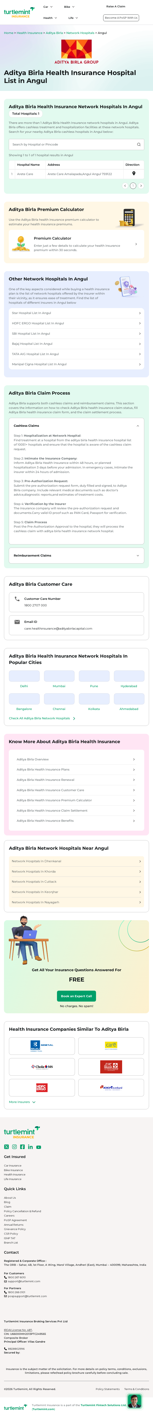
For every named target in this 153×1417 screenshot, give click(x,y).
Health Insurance (29, 33)
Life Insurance (13, 1179)
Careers (9, 1215)
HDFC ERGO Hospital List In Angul (76, 323)
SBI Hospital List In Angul (76, 333)
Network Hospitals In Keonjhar (76, 892)
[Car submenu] (50, 7)
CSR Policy (11, 1233)
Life (71, 17)
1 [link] (133, 186)
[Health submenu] (55, 18)
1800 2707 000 (35, 605)
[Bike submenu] (72, 7)
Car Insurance (13, 1165)
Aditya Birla (55, 33)
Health (48, 17)
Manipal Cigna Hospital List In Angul (76, 364)
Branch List (11, 1242)
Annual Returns (13, 1224)
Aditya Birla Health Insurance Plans (76, 769)
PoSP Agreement (15, 1220)
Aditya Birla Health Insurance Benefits (76, 821)
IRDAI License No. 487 (18, 1329)
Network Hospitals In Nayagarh (76, 902)
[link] (125, 186)
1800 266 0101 (16, 1292)
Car (45, 6)
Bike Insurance (13, 1170)
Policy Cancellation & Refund (22, 1211)
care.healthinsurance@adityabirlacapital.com (58, 628)
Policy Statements (108, 1389)
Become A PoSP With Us (121, 17)
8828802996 (16, 1348)
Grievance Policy (15, 1229)
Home (8, 33)
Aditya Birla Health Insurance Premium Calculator (76, 800)
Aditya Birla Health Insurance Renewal (76, 780)
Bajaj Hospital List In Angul (76, 344)
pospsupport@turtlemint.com (27, 1296)
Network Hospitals (80, 33)
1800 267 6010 (17, 1277)
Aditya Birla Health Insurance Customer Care (76, 790)
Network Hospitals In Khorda (76, 871)
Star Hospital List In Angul (76, 313)
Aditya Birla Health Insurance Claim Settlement (76, 810)
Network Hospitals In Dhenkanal (76, 861)
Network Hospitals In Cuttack (76, 881)
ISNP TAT (9, 1238)
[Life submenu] (76, 18)
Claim (7, 1206)
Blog (7, 1202)
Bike (67, 6)
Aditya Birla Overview (76, 759)
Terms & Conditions (136, 1389)
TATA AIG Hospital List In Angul (76, 354)
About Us (10, 1197)
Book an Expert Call (76, 996)
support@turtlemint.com (24, 1281)
